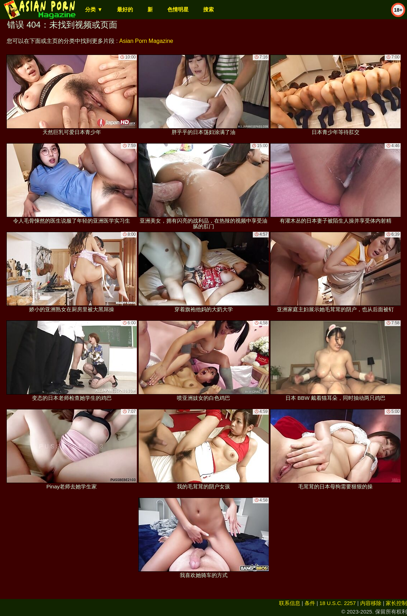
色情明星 (178, 9)
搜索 (208, 9)
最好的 (125, 9)
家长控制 (396, 603)
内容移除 (370, 603)
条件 (310, 603)
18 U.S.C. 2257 (337, 603)
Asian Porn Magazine (146, 41)
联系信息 (289, 603)
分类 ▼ (93, 9)
